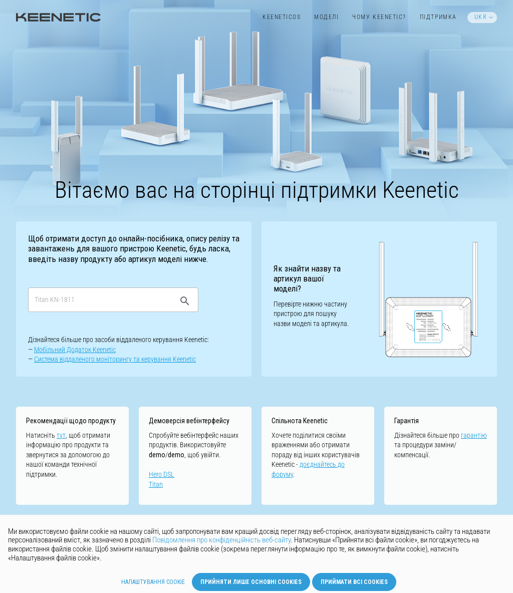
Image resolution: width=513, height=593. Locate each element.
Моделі (326, 17)
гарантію (474, 435)
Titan (156, 484)
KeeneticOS (282, 17)
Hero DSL (161, 474)
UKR (480, 17)
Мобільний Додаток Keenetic (75, 350)
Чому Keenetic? (379, 17)
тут (61, 435)
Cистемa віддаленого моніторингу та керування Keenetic (115, 359)
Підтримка (438, 17)
